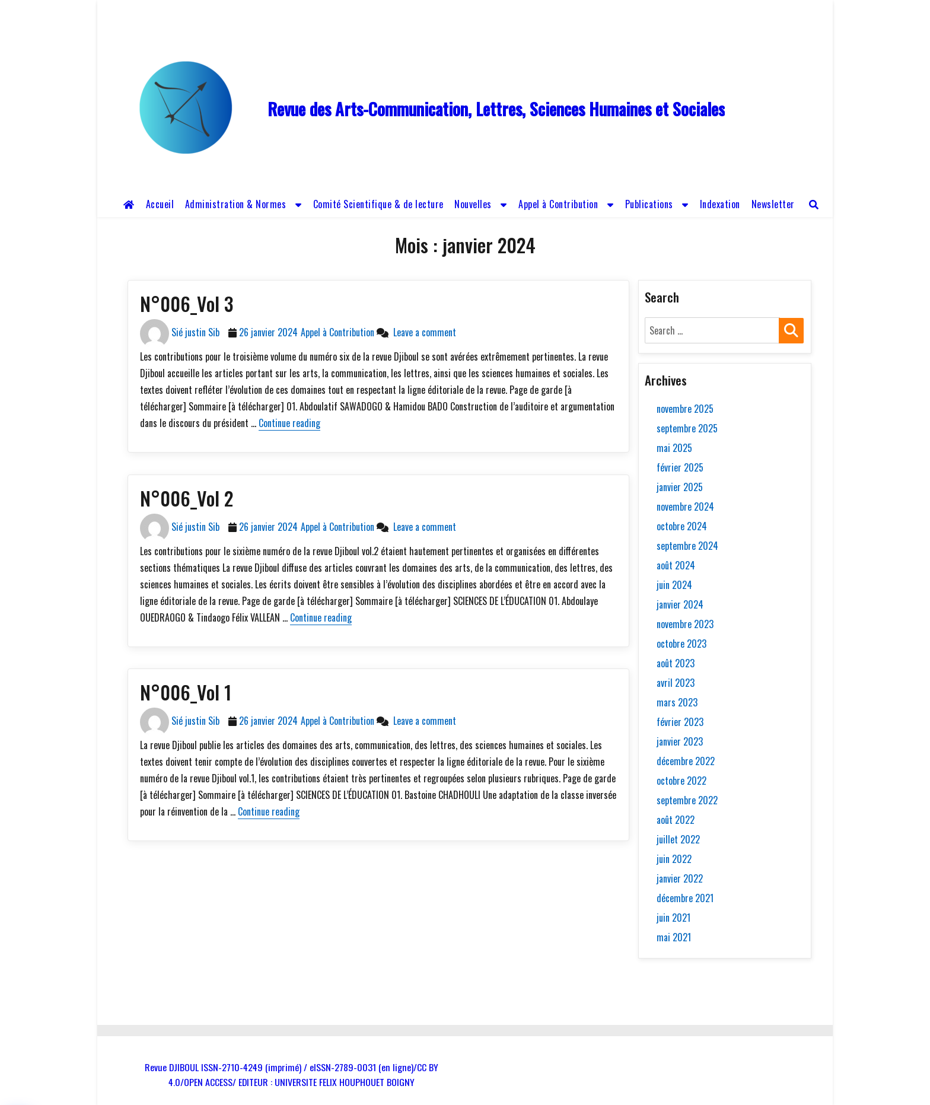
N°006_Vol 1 (185, 692)
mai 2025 (674, 448)
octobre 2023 (681, 643)
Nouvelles (473, 204)
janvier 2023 (680, 741)
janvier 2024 (680, 604)
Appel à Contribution (558, 204)
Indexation (720, 204)
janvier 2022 (680, 878)
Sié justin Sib (195, 332)
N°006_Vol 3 (186, 303)
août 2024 (676, 565)
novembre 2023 (685, 624)
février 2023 (680, 722)
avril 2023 (676, 683)
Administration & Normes (235, 204)
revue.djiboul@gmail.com (382, 11)
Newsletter (773, 204)
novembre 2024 (685, 506)
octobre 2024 (682, 526)
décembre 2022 (686, 761)
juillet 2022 (678, 839)
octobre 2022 (681, 780)
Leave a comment (422, 332)
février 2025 (680, 467)
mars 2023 (677, 702)
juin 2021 (673, 917)
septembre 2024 (687, 546)
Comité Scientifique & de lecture (378, 204)
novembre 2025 (685, 409)
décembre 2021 (685, 898)
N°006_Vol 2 (186, 498)
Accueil (160, 204)
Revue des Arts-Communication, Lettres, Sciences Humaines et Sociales (496, 109)
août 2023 (676, 663)
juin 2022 (674, 859)
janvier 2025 (680, 487)
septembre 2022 (687, 800)
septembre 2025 (687, 428)
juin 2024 (674, 585)
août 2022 (676, 820)
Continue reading (289, 423)
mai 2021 (674, 937)
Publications (649, 204)
